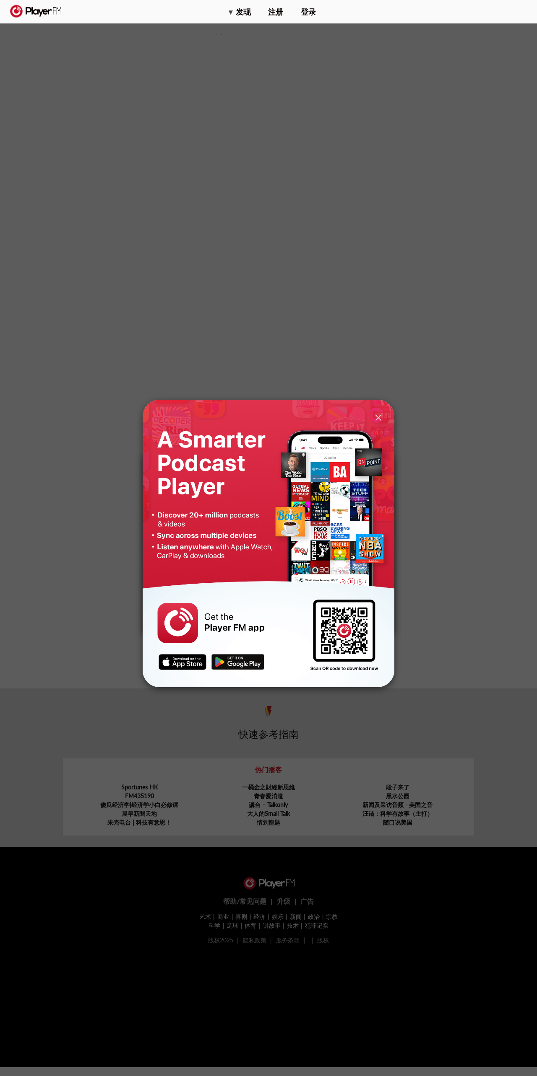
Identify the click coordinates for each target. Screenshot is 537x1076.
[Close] (378, 417)
